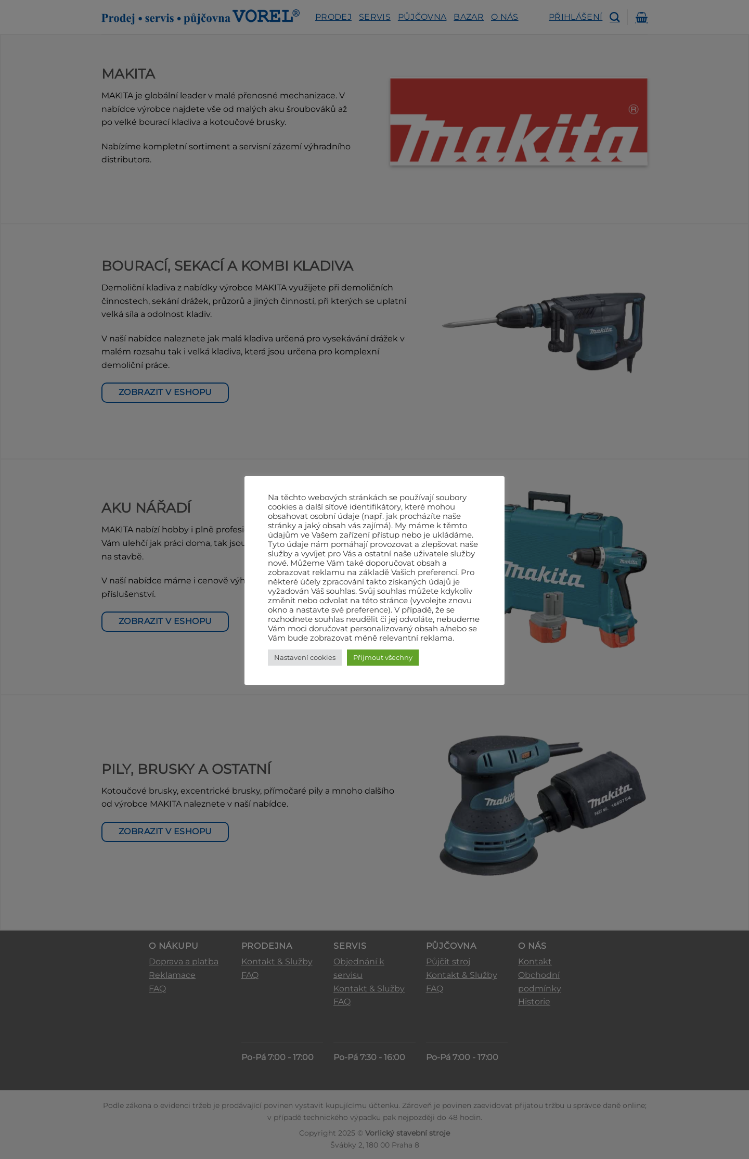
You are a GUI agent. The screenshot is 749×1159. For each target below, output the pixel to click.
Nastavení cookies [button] (304, 657)
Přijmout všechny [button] (382, 657)
